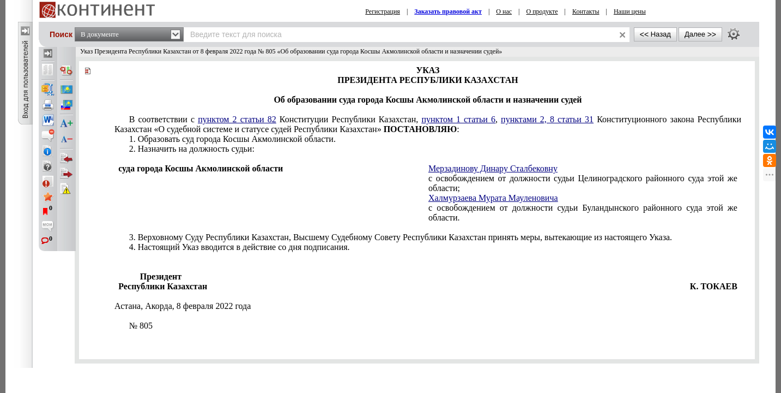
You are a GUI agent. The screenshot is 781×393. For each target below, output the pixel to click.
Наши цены (630, 11)
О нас (504, 11)
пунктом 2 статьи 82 (237, 119)
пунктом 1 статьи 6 (458, 119)
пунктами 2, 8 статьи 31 (547, 119)
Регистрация (382, 11)
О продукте (542, 11)
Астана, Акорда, (182, 306)
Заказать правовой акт (448, 11)
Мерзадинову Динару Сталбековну (493, 168)
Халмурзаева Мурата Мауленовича (493, 198)
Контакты (586, 11)
